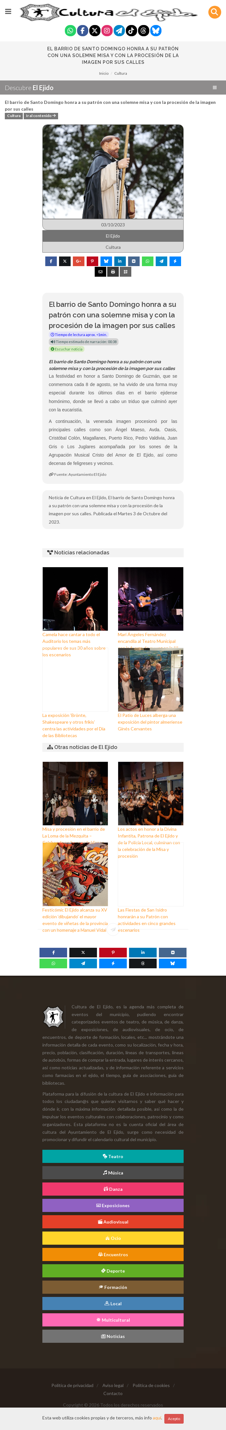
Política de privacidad (72, 1385)
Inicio (104, 73)
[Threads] (143, 31)
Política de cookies (151, 1385)
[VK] (173, 952)
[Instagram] (107, 31)
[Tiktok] (131, 31)
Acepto (174, 1418)
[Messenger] (113, 963)
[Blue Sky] (155, 31)
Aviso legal (113, 1385)
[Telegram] (119, 31)
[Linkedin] (143, 952)
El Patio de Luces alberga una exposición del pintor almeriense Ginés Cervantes (150, 721)
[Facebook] (82, 31)
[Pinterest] (113, 952)
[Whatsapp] (70, 31)
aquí (157, 1417)
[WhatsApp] (53, 963)
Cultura (120, 73)
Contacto (113, 1393)
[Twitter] (94, 31)
